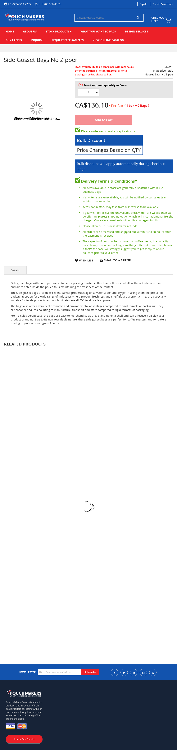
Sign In (143, 4)
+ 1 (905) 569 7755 (19, 4)
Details (15, 270)
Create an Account (163, 4)
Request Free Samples (24, 739)
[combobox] (109, 18)
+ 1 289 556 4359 (49, 4)
